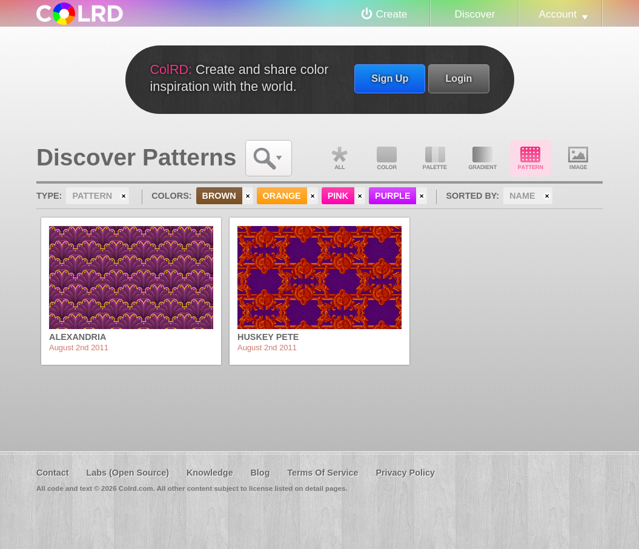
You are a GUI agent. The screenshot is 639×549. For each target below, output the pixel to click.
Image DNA (578, 158)
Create (392, 14)
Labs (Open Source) (127, 472)
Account (558, 14)
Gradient (482, 158)
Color (387, 158)
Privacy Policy (405, 472)
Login (458, 78)
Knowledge (210, 472)
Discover (474, 14)
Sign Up (389, 78)
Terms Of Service (322, 472)
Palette (434, 158)
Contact (52, 472)
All (339, 158)
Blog (260, 472)
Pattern (530, 158)
